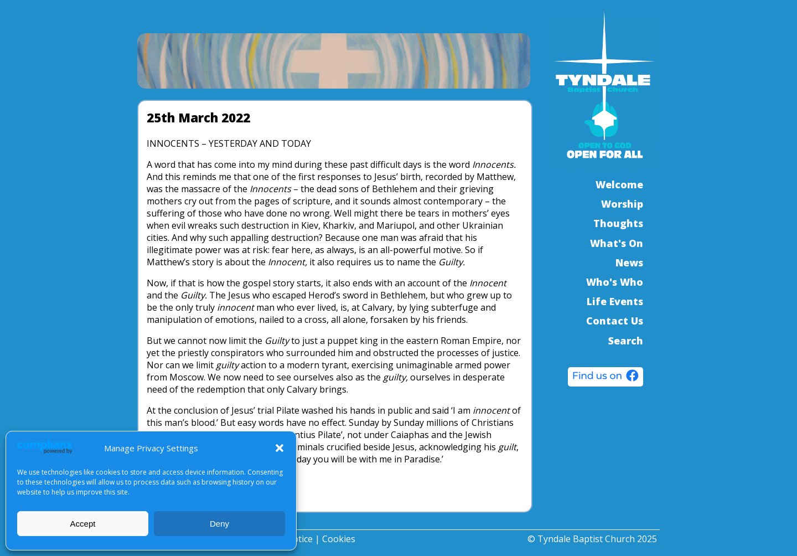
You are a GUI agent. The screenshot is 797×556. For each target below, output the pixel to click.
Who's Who (614, 282)
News (629, 262)
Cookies (338, 539)
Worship (622, 203)
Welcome (619, 184)
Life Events (615, 301)
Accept (83, 523)
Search (625, 340)
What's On (616, 243)
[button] (279, 448)
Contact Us (614, 320)
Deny (219, 523)
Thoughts (618, 223)
